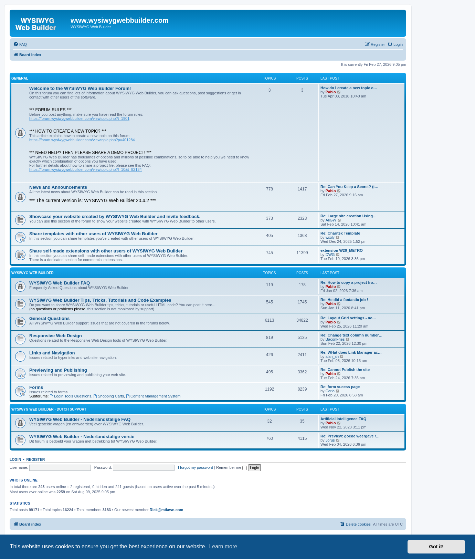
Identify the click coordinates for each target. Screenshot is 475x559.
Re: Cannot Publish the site (345, 370)
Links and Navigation (52, 352)
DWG (330, 254)
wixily (330, 237)
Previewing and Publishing (58, 370)
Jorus (330, 440)
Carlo (330, 391)
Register (36, 459)
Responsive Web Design (55, 335)
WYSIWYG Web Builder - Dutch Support (48, 409)
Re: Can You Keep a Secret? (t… (349, 187)
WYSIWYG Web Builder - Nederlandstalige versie (81, 436)
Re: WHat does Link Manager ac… (351, 352)
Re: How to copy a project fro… (348, 282)
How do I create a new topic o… (348, 88)
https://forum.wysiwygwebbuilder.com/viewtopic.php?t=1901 (79, 118)
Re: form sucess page (340, 387)
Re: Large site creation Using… (348, 216)
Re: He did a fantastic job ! (344, 300)
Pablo (331, 92)
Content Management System (153, 396)
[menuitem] (20, 44)
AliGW (331, 220)
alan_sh (332, 356)
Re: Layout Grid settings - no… (348, 318)
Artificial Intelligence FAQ (343, 419)
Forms (36, 387)
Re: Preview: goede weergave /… (350, 436)
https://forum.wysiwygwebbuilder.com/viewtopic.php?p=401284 (82, 140)
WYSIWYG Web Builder (32, 273)
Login (15, 459)
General (19, 78)
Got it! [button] (436, 546)
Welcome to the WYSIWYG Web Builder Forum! (80, 88)
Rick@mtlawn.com (166, 510)
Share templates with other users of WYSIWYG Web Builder (93, 233)
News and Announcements (58, 187)
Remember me (231, 467)
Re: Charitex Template (340, 233)
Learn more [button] (223, 546)
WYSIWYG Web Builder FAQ (59, 283)
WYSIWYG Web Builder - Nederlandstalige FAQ (79, 419)
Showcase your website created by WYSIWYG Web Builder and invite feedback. (114, 216)
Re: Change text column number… (351, 335)
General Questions (49, 318)
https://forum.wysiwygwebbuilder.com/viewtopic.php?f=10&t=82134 (85, 169)
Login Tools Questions (70, 396)
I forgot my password (195, 467)
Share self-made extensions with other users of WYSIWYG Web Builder (105, 250)
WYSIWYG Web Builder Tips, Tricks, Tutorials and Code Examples (100, 300)
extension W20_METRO (341, 250)
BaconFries (335, 339)
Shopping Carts (108, 396)
